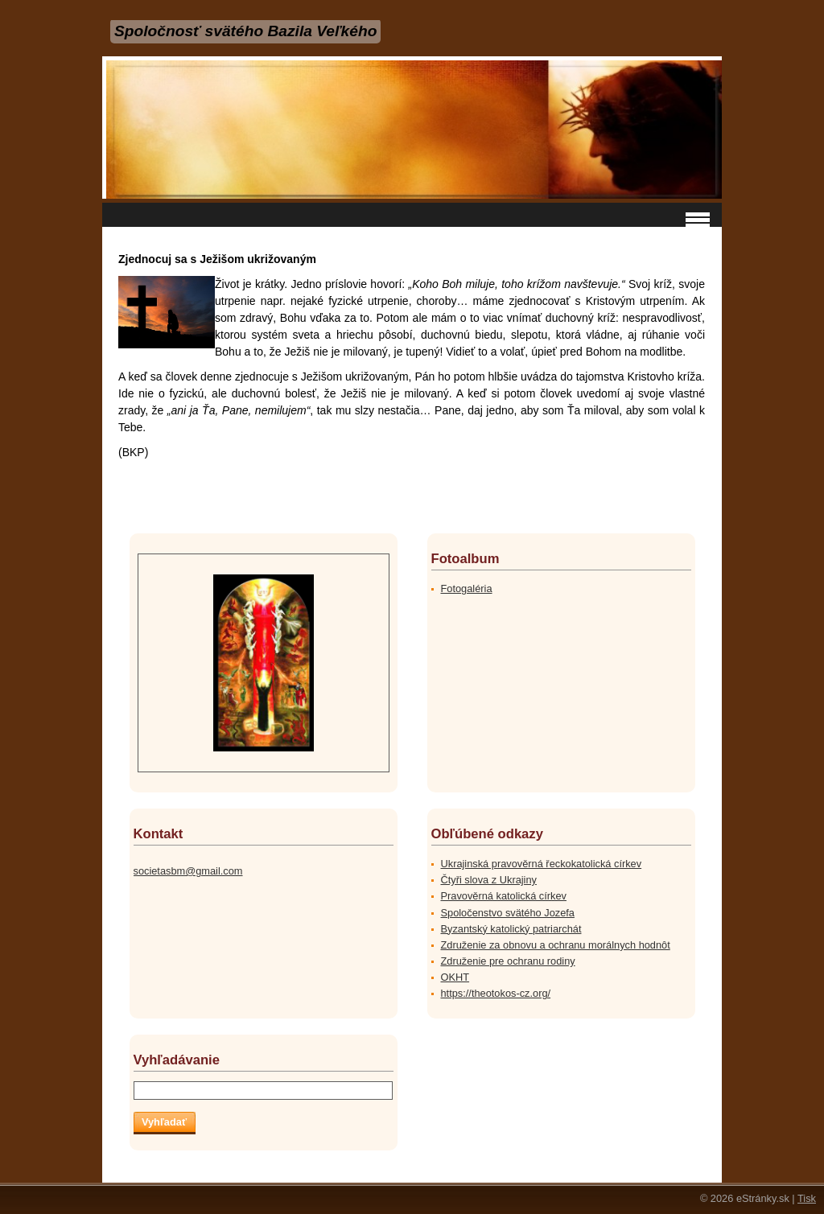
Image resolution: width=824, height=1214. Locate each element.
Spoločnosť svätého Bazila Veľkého (245, 31)
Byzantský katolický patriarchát (511, 929)
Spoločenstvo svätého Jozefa (508, 913)
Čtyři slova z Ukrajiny (489, 880)
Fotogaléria (466, 588)
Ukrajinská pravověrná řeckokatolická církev (541, 864)
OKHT (455, 977)
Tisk (806, 1198)
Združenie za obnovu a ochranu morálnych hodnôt (555, 945)
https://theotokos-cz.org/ (496, 993)
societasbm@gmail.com (188, 871)
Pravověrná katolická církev (503, 896)
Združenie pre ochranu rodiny (508, 961)
